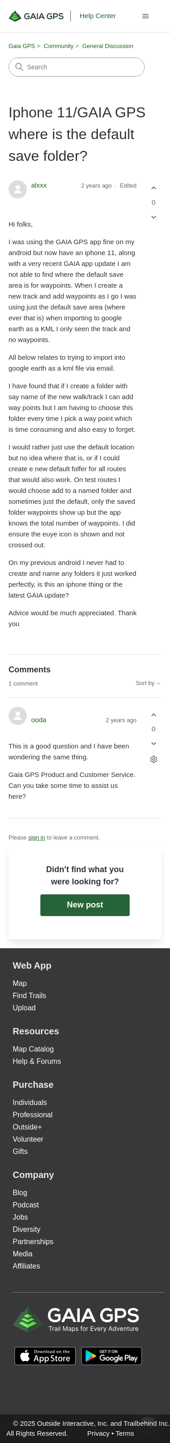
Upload (24, 1008)
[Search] (76, 67)
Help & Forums (37, 1061)
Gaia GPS (22, 46)
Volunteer (28, 1139)
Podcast (26, 1205)
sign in (36, 837)
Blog (20, 1193)
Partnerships (33, 1241)
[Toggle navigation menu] (145, 16)
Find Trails (29, 995)
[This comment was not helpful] (153, 744)
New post (85, 904)
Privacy (98, 1433)
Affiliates (26, 1266)
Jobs (20, 1217)
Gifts (20, 1151)
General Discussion (107, 46)
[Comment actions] (153, 759)
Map (20, 983)
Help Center (98, 15)
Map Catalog (33, 1049)
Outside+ (27, 1127)
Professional (33, 1115)
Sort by (148, 683)
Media (23, 1254)
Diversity (26, 1229)
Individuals (30, 1102)
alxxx (39, 185)
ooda (38, 720)
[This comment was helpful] (153, 715)
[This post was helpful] (153, 188)
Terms (125, 1433)
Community (59, 46)
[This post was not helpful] (153, 217)
